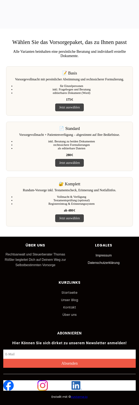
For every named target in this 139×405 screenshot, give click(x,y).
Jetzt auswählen (69, 107)
